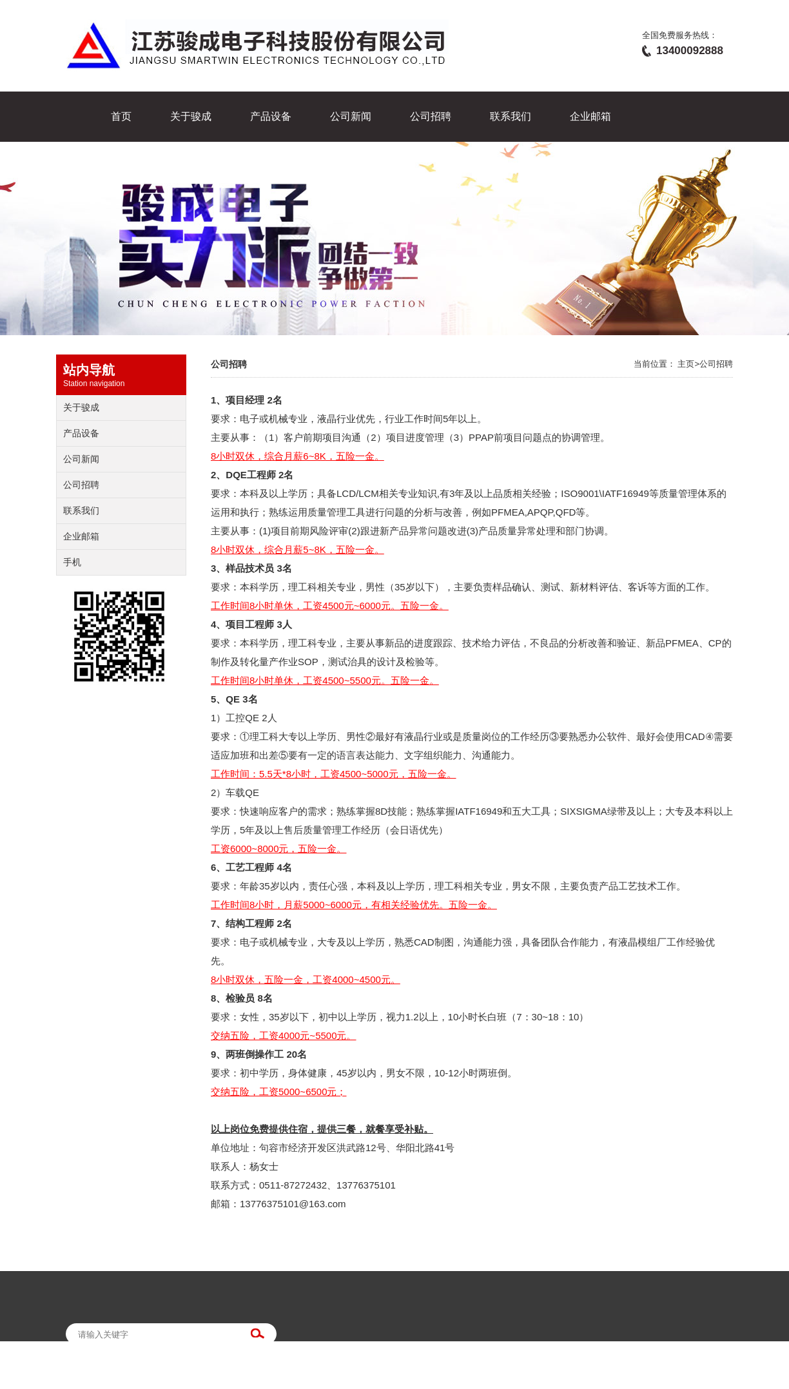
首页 (121, 116)
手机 (72, 562)
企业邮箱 (590, 116)
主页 (685, 364)
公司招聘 (430, 116)
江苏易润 (232, 1381)
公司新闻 (350, 116)
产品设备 (270, 116)
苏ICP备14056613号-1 (114, 1381)
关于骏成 (190, 116)
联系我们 (510, 116)
